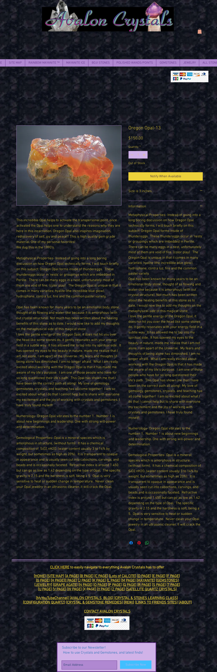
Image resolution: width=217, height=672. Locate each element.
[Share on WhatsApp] (147, 542)
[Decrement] (131, 154)
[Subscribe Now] (135, 664)
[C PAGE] (101, 576)
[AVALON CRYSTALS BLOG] (92, 598)
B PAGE (86, 576)
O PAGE (100, 585)
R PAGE (144, 585)
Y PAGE (103, 589)
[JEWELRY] (43, 585)
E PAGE (158, 576)
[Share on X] (155, 542)
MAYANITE (145, 580)
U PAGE (45, 589)
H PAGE (57, 580)
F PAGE (173, 576)
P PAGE (115, 585)
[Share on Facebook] (131, 542)
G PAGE (43, 580)
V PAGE (59, 589)
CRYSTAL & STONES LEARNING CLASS (146, 598)
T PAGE (173, 585)
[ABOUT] (185, 602)
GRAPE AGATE (65, 585)
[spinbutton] (138, 154)
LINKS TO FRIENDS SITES (156, 602)
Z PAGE (118, 589)
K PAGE (99, 580)
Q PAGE (129, 585)
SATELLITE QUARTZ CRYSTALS (151, 589)
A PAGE (72, 576)
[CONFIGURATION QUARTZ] (44, 602)
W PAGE (74, 589)
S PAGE (159, 585)
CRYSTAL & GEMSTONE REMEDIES (94, 602)
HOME (40, 576)
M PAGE (128, 580)
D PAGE (144, 576)
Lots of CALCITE (122, 576)
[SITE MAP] (55, 576)
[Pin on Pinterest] (139, 542)
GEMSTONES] (168, 580)
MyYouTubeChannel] (53, 598)
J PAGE (84, 580)
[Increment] (144, 154)
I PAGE (71, 580)
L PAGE (113, 580)
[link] (200, 31)
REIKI (129, 602)
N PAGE (85, 585)
